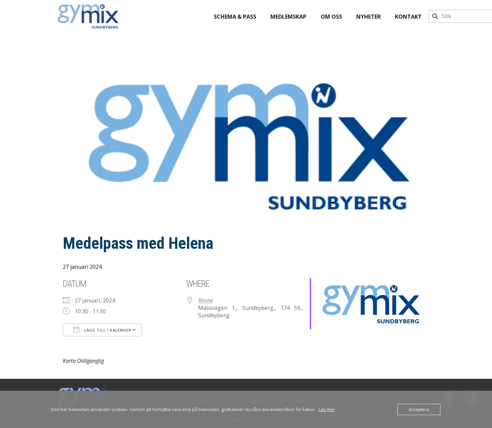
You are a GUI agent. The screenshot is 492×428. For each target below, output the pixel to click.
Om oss (331, 16)
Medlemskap (288, 16)
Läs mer (327, 409)
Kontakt (408, 16)
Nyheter (368, 16)
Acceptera (419, 409)
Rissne (205, 300)
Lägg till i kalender (102, 330)
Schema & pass (235, 16)
